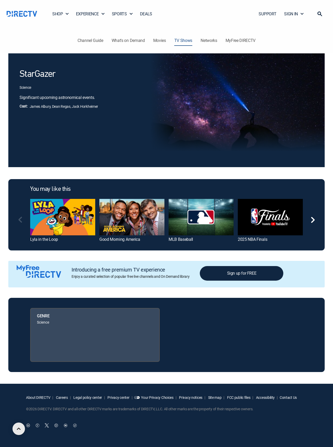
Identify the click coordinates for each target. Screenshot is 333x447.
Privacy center (118, 397)
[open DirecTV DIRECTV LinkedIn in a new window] (28, 425)
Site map (214, 397)
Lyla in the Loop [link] (44, 239)
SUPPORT (267, 14)
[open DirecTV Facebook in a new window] (37, 425)
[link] (62, 217)
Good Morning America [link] (119, 239)
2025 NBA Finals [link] (252, 239)
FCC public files (238, 397)
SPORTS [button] (122, 14)
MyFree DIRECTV (241, 40)
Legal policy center (87, 397)
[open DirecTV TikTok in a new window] (75, 425)
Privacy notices (190, 397)
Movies (159, 40)
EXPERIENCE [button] (90, 14)
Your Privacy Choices (157, 397)
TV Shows (183, 40)
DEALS (146, 14)
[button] (320, 14)
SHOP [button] (60, 14)
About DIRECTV (38, 397)
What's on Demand (128, 40)
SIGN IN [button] (294, 14)
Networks (209, 40)
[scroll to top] (18, 429)
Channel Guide (90, 40)
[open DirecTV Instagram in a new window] (56, 425)
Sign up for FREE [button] (242, 273)
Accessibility (265, 397)
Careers (61, 397)
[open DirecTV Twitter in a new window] (47, 425)
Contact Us (288, 397)
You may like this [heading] (50, 189)
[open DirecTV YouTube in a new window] (65, 425)
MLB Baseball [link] (181, 239)
